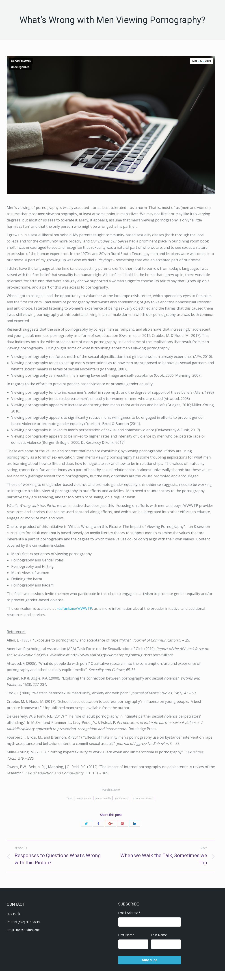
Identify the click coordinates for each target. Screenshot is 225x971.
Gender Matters (21, 61)
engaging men (83, 798)
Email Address (129, 913)
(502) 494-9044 (29, 922)
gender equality (103, 798)
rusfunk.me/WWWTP (74, 608)
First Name (126, 935)
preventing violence (143, 798)
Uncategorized (20, 67)
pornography (121, 798)
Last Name (159, 935)
